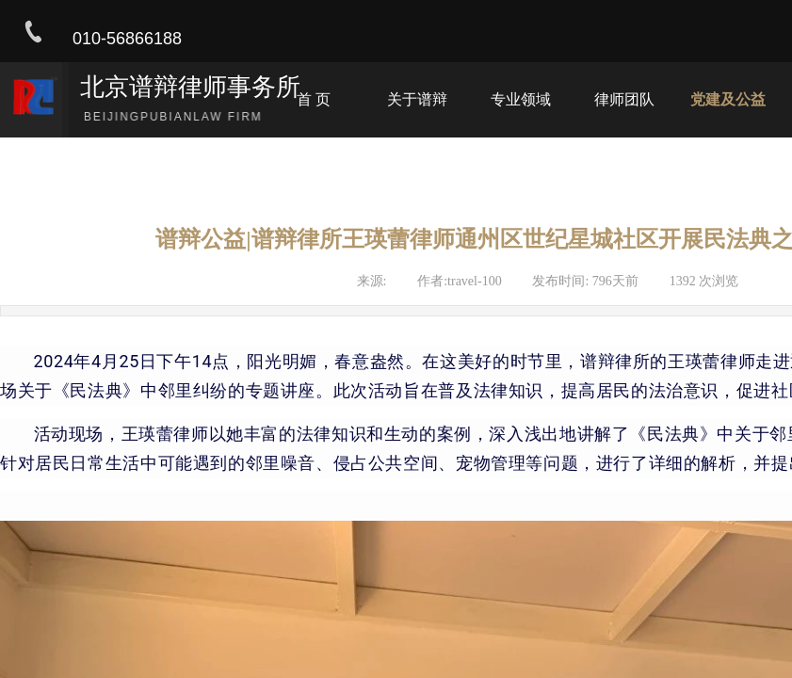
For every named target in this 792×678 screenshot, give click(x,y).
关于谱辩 (417, 99)
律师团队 (624, 99)
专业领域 (521, 99)
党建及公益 (728, 99)
